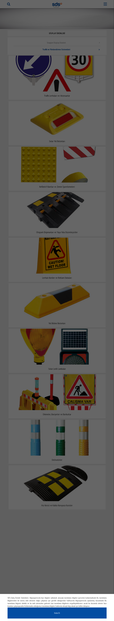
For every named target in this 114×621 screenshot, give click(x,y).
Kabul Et (57, 613)
